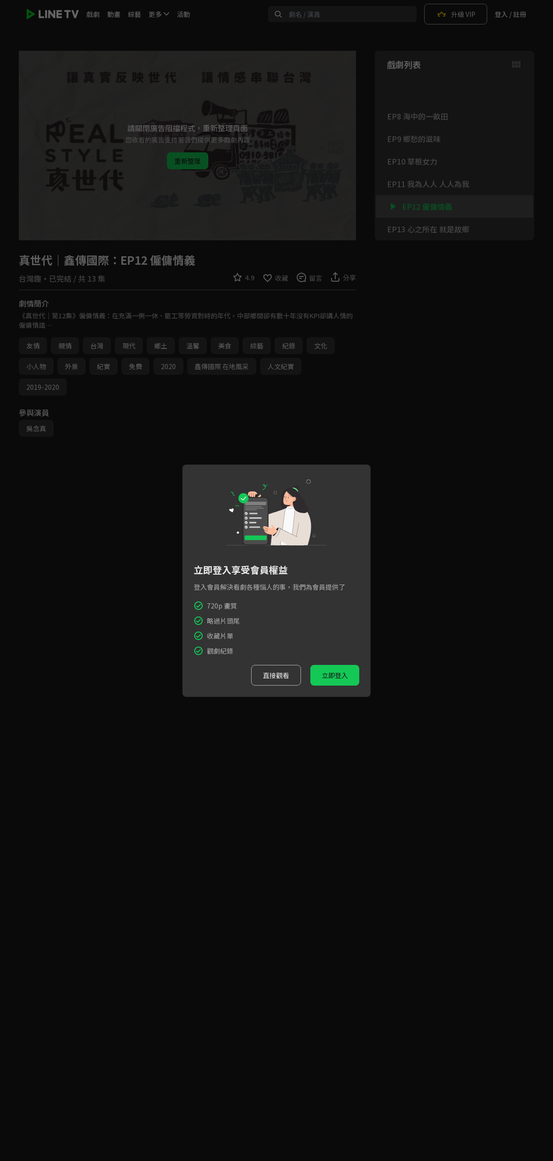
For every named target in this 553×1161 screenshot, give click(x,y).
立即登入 (335, 675)
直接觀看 (276, 675)
